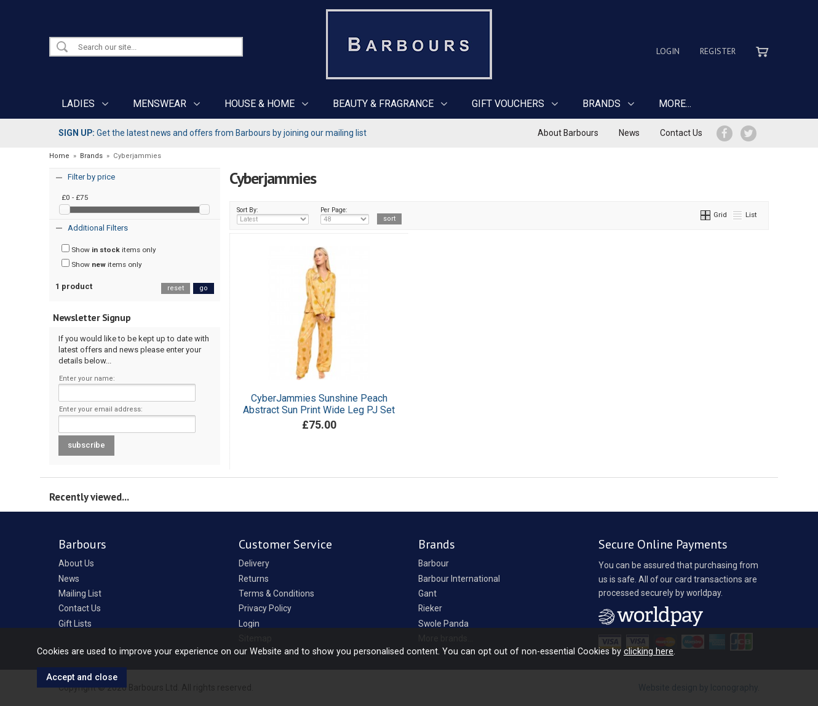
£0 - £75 (75, 197)
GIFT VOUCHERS (508, 103)
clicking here (648, 651)
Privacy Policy (265, 608)
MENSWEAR (159, 103)
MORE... (675, 103)
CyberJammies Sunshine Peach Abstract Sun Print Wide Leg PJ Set (319, 404)
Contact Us (681, 133)
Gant (427, 593)
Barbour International (459, 579)
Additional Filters (98, 227)
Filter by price (91, 176)
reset (175, 288)
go (203, 288)
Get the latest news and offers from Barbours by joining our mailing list (212, 133)
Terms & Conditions (276, 593)
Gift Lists (75, 624)
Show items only (109, 249)
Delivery (254, 563)
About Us (76, 563)
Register (718, 51)
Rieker (430, 608)
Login (668, 51)
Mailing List (79, 593)
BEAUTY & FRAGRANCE (383, 103)
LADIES (78, 103)
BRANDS (601, 103)
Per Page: (344, 215)
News (629, 133)
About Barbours (568, 133)
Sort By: (273, 215)
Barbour (433, 563)
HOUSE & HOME (259, 103)
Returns (254, 579)
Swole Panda (443, 624)
